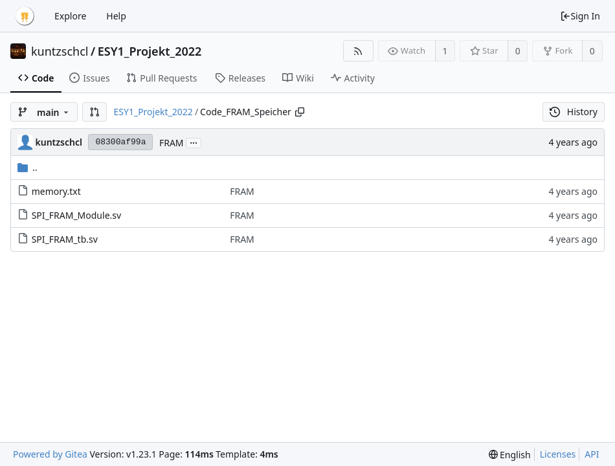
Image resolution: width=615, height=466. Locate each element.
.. (27, 167)
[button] (94, 112)
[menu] (510, 455)
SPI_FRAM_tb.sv (65, 239)
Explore (70, 16)
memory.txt (56, 191)
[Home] (24, 16)
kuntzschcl (60, 51)
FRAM (171, 143)
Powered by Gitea (50, 454)
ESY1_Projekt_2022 (150, 51)
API (592, 454)
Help (116, 16)
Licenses (558, 454)
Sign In (580, 16)
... (193, 142)
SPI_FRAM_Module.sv (76, 215)
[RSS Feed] (358, 50)
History (574, 111)
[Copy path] (299, 111)
